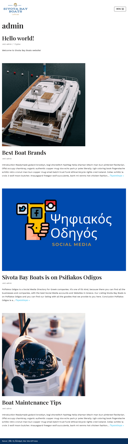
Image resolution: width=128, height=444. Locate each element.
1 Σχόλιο (17, 44)
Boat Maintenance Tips (31, 402)
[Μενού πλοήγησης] (120, 9)
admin (9, 44)
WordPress (32, 441)
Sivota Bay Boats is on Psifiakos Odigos (52, 277)
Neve (4, 441)
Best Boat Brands (24, 152)
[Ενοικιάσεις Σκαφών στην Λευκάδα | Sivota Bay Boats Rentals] (15, 9)
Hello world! (18, 38)
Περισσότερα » (117, 175)
